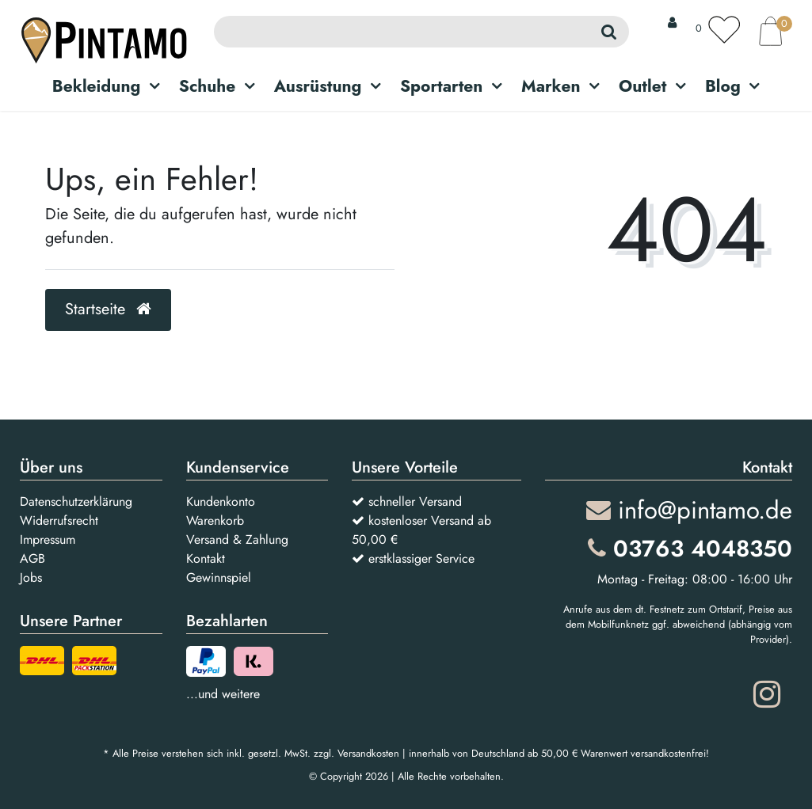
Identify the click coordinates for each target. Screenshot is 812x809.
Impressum (47, 539)
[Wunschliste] (717, 30)
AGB (32, 558)
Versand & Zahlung (237, 539)
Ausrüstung (318, 86)
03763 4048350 (690, 548)
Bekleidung (96, 86)
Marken (551, 86)
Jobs (31, 577)
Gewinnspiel (218, 577)
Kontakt (205, 558)
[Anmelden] (672, 23)
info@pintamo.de (689, 510)
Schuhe (207, 86)
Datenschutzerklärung (76, 501)
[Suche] (609, 31)
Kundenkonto (220, 501)
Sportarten (441, 86)
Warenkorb (215, 520)
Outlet (642, 86)
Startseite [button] (108, 309)
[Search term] (401, 31)
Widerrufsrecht (59, 520)
